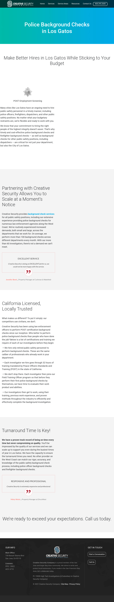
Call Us (91, 562)
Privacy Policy (74, 584)
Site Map (64, 584)
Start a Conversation (97, 554)
